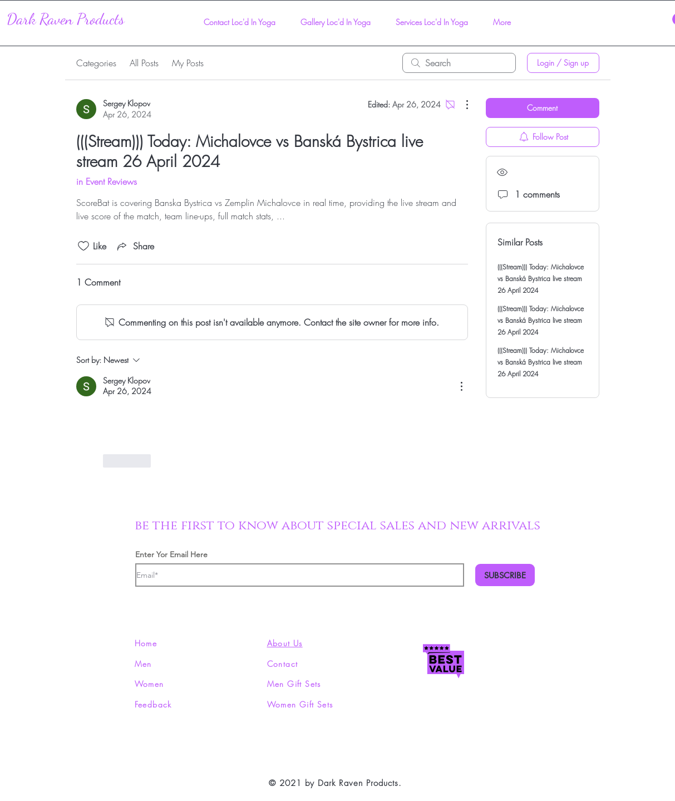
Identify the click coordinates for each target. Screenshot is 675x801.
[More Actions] (461, 104)
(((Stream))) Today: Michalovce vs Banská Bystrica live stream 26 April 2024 (540, 278)
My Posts (188, 63)
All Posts (144, 63)
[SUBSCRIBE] (505, 575)
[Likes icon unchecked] (83, 246)
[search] (459, 63)
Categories (96, 63)
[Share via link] (134, 246)
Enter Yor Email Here (171, 554)
